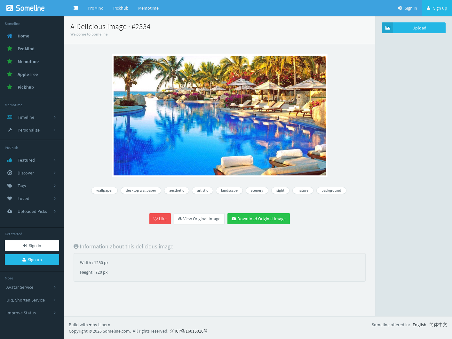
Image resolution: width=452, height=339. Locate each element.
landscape (229, 190)
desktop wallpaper (141, 190)
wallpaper (104, 190)
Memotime (148, 8)
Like (160, 219)
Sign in (32, 245)
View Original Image (199, 219)
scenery (257, 190)
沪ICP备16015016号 (189, 331)
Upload (404, 27)
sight (280, 190)
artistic (202, 190)
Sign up (32, 259)
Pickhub (121, 8)
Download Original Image (259, 219)
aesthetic (176, 190)
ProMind (96, 8)
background (331, 190)
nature (302, 190)
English (419, 324)
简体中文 (438, 324)
